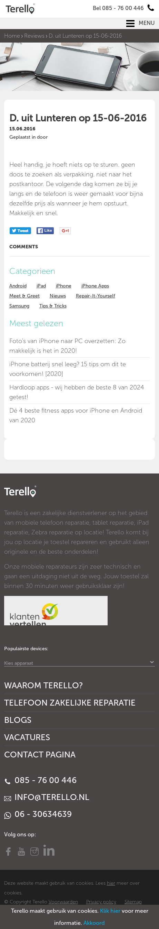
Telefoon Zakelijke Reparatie (70, 703)
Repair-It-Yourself (95, 296)
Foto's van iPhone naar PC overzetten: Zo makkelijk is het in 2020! (67, 346)
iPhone (63, 286)
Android (18, 286)
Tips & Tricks (53, 306)
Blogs (17, 720)
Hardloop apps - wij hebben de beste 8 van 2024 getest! (76, 392)
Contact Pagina (40, 754)
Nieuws (58, 296)
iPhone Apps (95, 286)
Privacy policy (101, 902)
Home (12, 36)
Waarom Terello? (43, 685)
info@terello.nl (46, 797)
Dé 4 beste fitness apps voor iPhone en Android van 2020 (75, 415)
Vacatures (27, 737)
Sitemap (133, 902)
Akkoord (94, 923)
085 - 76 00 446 (40, 780)
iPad (41, 286)
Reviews (34, 36)
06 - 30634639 (38, 814)
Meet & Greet (24, 296)
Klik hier (110, 911)
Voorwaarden (63, 902)
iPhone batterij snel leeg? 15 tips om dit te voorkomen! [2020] (67, 369)
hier (111, 883)
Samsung (19, 306)
